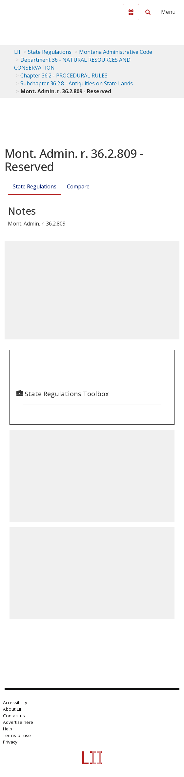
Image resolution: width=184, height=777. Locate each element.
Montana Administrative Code (115, 51)
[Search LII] (148, 12)
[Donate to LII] (131, 12)
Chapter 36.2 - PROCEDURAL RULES (64, 75)
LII (17, 51)
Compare (78, 186)
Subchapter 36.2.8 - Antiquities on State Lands (76, 83)
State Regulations (50, 51)
